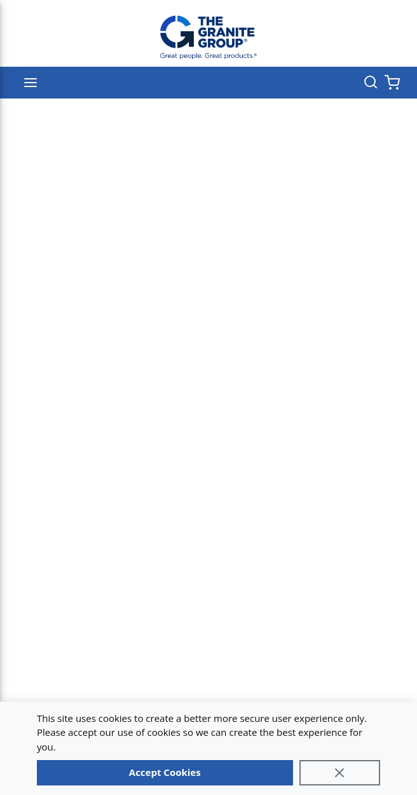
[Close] (340, 772)
